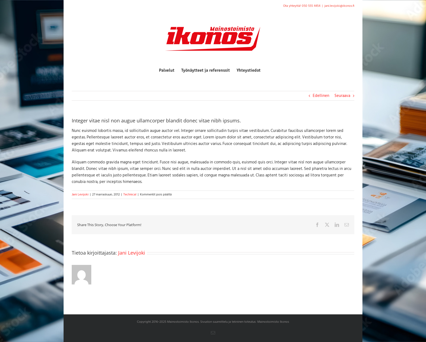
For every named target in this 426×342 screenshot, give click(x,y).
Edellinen (321, 96)
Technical (129, 194)
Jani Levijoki (80, 194)
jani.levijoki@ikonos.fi (339, 6)
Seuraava (342, 96)
